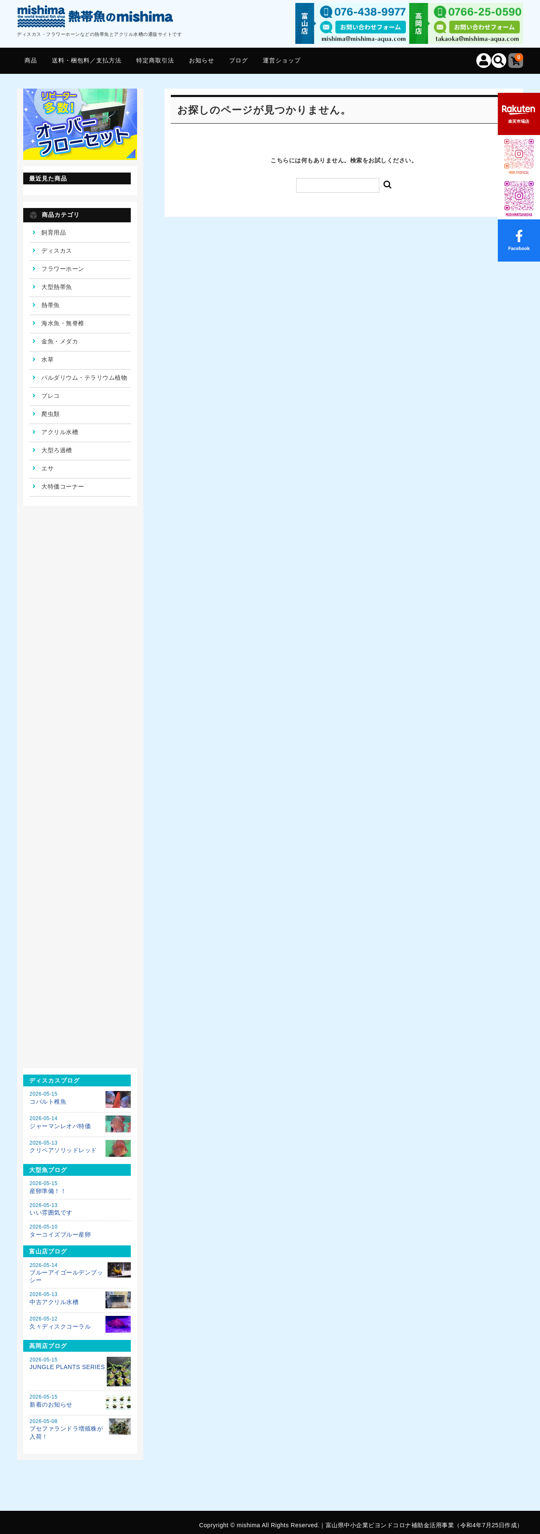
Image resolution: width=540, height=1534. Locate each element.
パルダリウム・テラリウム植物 (84, 377)
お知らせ (201, 60)
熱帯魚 (50, 305)
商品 (30, 60)
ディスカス (56, 250)
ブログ (238, 60)
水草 (47, 359)
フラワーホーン (62, 268)
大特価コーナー (62, 486)
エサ (47, 468)
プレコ (50, 395)
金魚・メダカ (59, 341)
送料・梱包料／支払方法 (87, 60)
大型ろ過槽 (56, 450)
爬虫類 (50, 414)
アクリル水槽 (59, 432)
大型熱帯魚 (56, 287)
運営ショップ (282, 60)
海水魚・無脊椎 (62, 323)
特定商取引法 (155, 60)
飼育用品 (53, 232)
